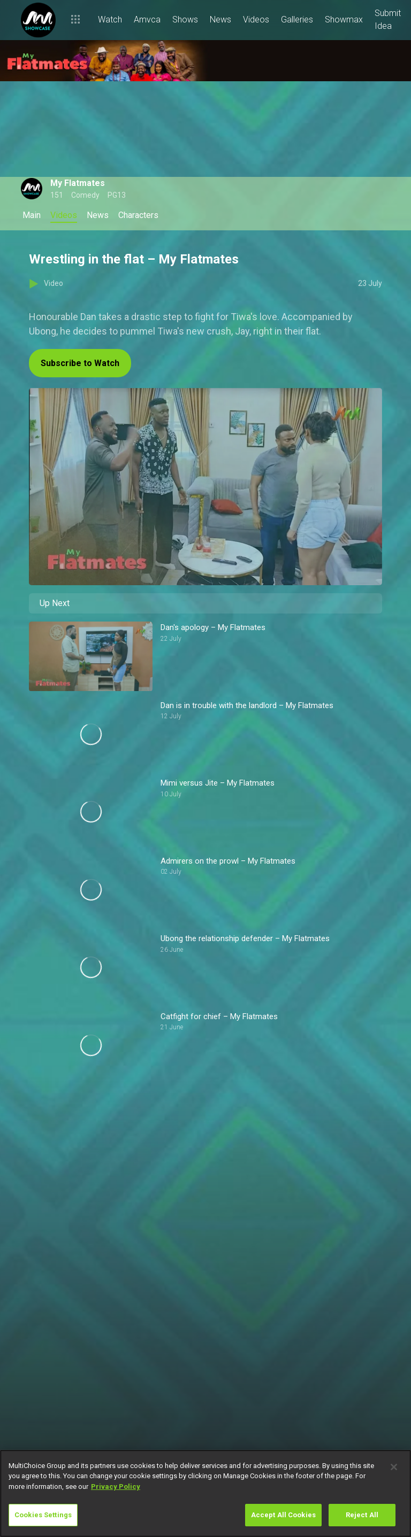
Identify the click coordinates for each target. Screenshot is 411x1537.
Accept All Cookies (283, 1515)
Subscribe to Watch (80, 363)
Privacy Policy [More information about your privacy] (115, 1486)
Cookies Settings (43, 1515)
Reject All (362, 1515)
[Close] (394, 1467)
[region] (205, 1493)
